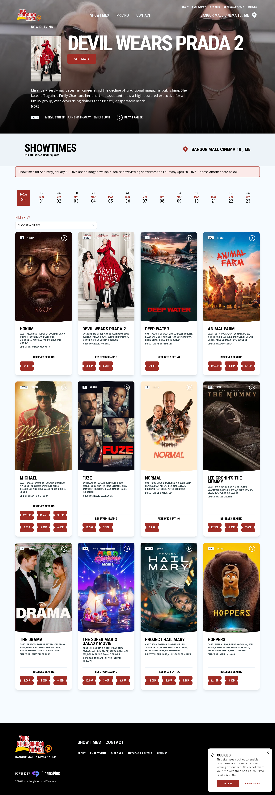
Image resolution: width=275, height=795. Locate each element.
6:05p (123, 680)
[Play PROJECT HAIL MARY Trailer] (189, 549)
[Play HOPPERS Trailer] (252, 549)
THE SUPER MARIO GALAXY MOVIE (99, 641)
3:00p (106, 680)
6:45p (60, 527)
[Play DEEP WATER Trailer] (189, 238)
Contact (143, 15)
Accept (228, 783)
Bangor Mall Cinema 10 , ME (229, 15)
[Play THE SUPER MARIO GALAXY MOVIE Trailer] (127, 549)
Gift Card (214, 7)
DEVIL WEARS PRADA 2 (104, 329)
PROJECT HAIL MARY (165, 639)
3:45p (231, 366)
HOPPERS (216, 639)
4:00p (231, 527)
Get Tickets (81, 58)
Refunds (252, 7)
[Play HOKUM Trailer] (64, 238)
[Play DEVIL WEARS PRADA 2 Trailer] (127, 238)
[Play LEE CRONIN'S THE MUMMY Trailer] (252, 387)
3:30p (89, 366)
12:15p (27, 515)
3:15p (60, 515)
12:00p (89, 680)
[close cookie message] (268, 753)
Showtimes (99, 15)
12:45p (214, 366)
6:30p (106, 366)
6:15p (248, 366)
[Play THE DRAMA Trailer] (64, 549)
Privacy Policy (253, 783)
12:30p (89, 527)
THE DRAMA (31, 639)
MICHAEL (28, 478)
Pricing (122, 15)
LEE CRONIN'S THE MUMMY (225, 479)
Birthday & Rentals (234, 7)
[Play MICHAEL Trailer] (64, 387)
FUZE (87, 478)
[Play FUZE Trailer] (127, 387)
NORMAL (153, 478)
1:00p (152, 527)
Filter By (22, 217)
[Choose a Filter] (56, 225)
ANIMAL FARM (221, 329)
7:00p (27, 366)
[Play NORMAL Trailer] (189, 387)
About (185, 7)
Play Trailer (130, 117)
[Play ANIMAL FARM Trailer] (252, 238)
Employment (199, 7)
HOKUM (27, 329)
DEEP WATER (157, 329)
